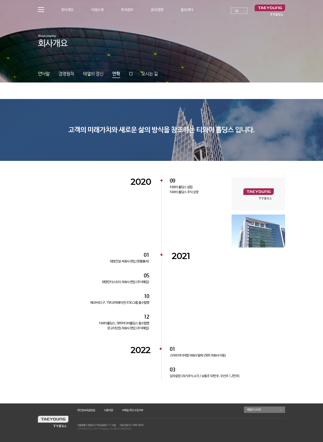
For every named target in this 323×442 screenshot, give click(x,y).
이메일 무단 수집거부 (132, 410)
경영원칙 (66, 74)
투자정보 (127, 10)
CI (130, 74)
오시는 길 (149, 74)
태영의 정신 (93, 74)
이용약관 (108, 410)
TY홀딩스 (270, 10)
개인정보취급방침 (86, 410)
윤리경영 (157, 10)
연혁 (116, 74)
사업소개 (97, 10)
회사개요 (67, 10)
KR (237, 11)
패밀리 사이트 (254, 409)
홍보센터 (187, 10)
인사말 (44, 74)
